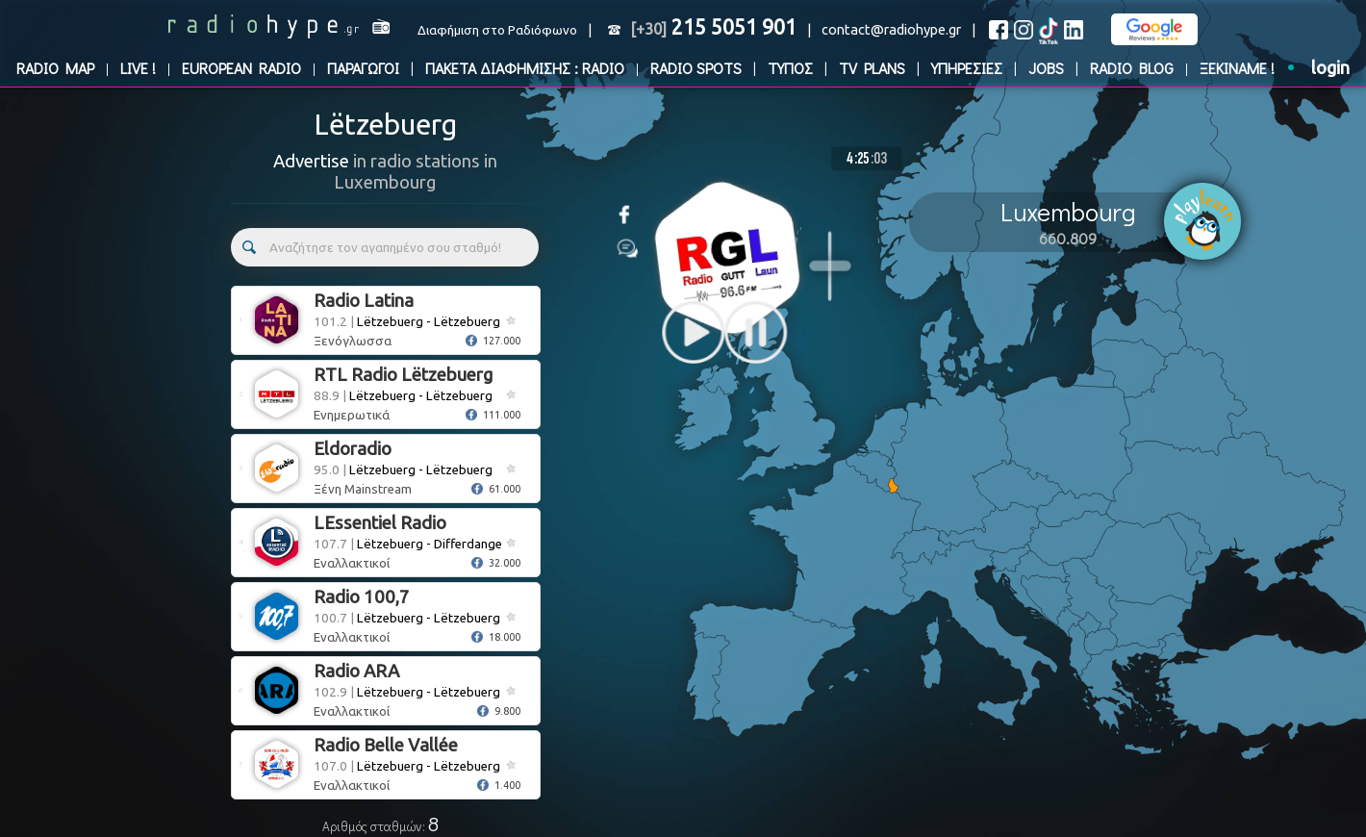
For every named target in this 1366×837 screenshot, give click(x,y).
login (1330, 68)
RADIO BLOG (1132, 68)
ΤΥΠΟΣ (790, 68)
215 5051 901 (713, 26)
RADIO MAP (55, 68)
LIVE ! (138, 68)
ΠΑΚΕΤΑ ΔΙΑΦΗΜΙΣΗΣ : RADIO (524, 68)
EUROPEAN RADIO (241, 68)
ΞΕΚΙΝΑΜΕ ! (1237, 68)
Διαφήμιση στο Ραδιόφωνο (497, 30)
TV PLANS (872, 68)
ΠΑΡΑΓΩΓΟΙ (363, 68)
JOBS (1046, 68)
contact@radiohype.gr (891, 29)
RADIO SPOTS (696, 68)
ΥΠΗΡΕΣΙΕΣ (966, 68)
